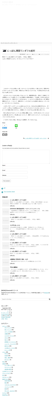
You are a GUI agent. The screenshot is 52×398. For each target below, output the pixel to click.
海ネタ (6, 340)
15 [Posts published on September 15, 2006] (8, 314)
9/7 (3, 188)
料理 (6, 389)
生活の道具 (7, 380)
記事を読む (12, 205)
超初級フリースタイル (10, 342)
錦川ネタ (7, 346)
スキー (4, 352)
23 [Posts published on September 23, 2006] (9, 315)
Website (4, 175)
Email (4, 170)
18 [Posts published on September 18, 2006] (2, 315)
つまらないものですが (10, 384)
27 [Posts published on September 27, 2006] (5, 317)
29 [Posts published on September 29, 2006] (8, 317)
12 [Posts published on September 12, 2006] (3, 314)
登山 (3, 361)
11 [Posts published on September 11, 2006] (2, 314)
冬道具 (6, 355)
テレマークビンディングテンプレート (9, 43)
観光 (6, 382)
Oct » (6, 318)
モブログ (4, 393)
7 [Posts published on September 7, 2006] (6, 312)
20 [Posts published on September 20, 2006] (5, 315)
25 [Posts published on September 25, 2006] (2, 317)
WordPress (5, 395)
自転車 (4, 363)
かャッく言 (7, 350)
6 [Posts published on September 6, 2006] (4, 312)
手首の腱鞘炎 (14, 267)
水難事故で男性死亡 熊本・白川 (19, 259)
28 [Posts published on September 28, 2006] (6, 317)
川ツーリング (8, 327)
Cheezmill (46, 292)
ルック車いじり (8, 365)
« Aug (2, 318)
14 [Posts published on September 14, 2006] (6, 314)
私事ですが (5, 379)
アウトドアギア (6, 373)
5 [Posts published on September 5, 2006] (3, 312)
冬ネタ (6, 353)
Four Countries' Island (8, 192)
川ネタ (6, 337)
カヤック (4, 326)
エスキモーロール (9, 335)
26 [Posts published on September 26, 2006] (3, 317)
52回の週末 (7, 2)
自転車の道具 (8, 369)
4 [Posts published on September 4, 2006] (1, 312)
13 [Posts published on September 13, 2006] (5, 314)
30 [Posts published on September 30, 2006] (9, 317)
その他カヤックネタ (10, 348)
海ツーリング (8, 329)
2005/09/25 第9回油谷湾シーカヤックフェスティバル (25, 208)
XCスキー (7, 359)
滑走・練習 (7, 357)
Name (4, 165)
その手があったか (15, 225)
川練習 (6, 333)
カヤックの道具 (8, 331)
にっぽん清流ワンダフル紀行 (32, 138)
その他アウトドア (6, 371)
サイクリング (8, 367)
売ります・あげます (10, 391)
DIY (3, 375)
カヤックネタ (43, 138)
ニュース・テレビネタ (10, 344)
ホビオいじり (5, 377)
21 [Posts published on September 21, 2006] (6, 315)
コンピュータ (8, 386)
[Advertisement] (14, 68)
